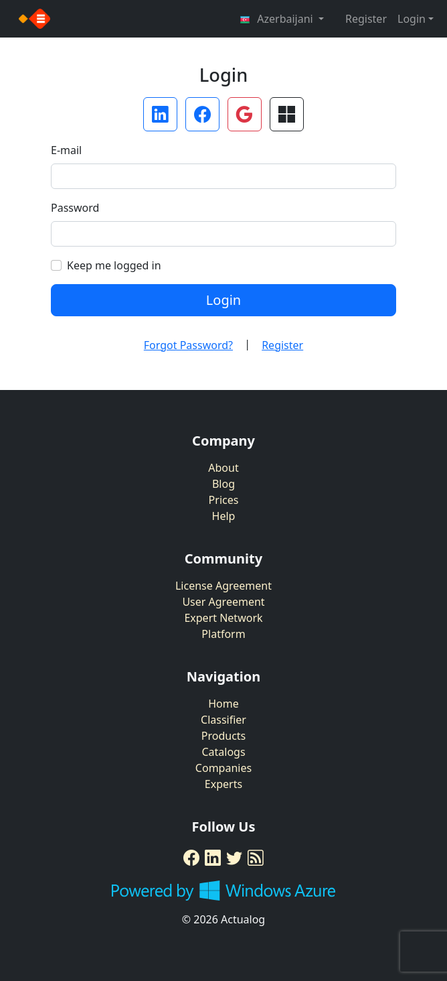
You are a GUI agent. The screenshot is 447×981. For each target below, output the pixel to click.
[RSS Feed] (256, 858)
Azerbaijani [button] (278, 18)
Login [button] (411, 18)
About (223, 467)
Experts (223, 784)
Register (366, 18)
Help (224, 516)
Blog (223, 483)
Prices (224, 500)
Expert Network (223, 617)
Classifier (223, 719)
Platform (223, 634)
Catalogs (223, 751)
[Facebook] (191, 858)
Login (223, 300)
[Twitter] (234, 858)
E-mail (66, 150)
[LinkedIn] (213, 858)
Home (223, 703)
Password (75, 207)
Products (223, 735)
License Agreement (223, 585)
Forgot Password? (188, 345)
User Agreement (223, 601)
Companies (223, 768)
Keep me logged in (114, 265)
